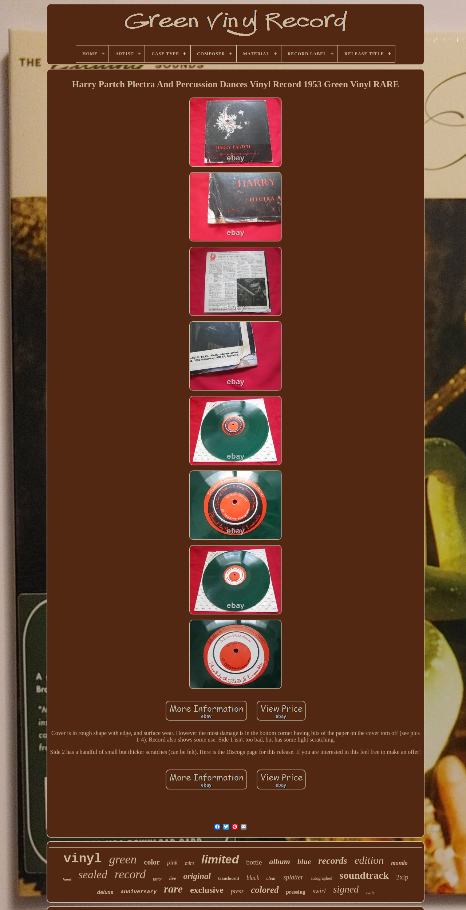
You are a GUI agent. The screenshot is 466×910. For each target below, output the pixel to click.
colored (265, 890)
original (196, 876)
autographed (321, 878)
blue (304, 861)
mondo (399, 863)
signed (346, 889)
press (237, 891)
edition (369, 860)
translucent (228, 878)
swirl (319, 891)
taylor (157, 879)
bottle (254, 862)
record (130, 874)
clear (271, 878)
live (172, 878)
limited (220, 859)
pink (172, 862)
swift (370, 893)
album (279, 861)
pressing (295, 892)
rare (173, 889)
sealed (93, 874)
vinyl (82, 859)
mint (189, 863)
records (332, 860)
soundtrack (364, 875)
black (252, 878)
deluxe (105, 892)
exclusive (207, 890)
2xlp (402, 877)
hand (67, 879)
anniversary (139, 892)
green (123, 859)
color (152, 862)
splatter (293, 877)
